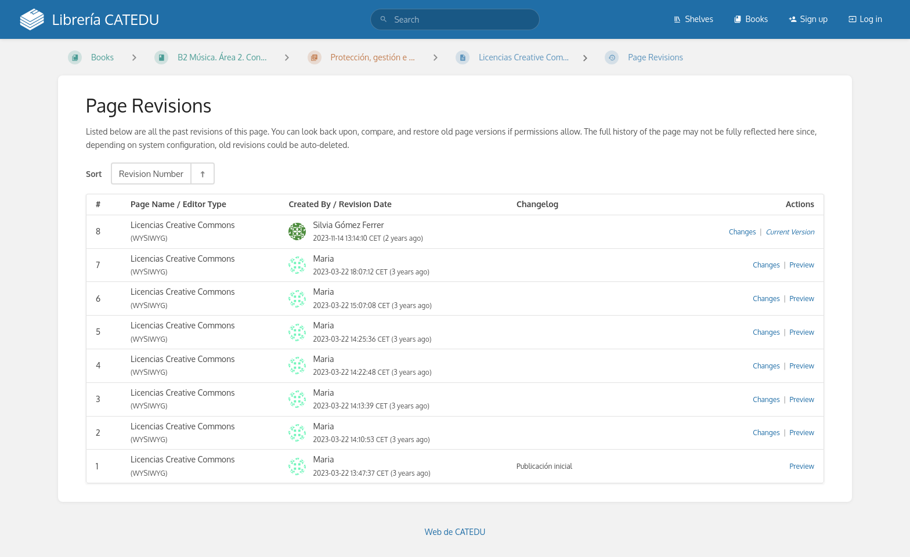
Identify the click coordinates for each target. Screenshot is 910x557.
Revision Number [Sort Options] (151, 173)
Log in (865, 19)
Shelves (693, 19)
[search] (454, 19)
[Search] (384, 19)
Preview (802, 265)
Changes (742, 231)
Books (751, 19)
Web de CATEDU (455, 532)
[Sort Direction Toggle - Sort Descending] (202, 173)
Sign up (808, 19)
